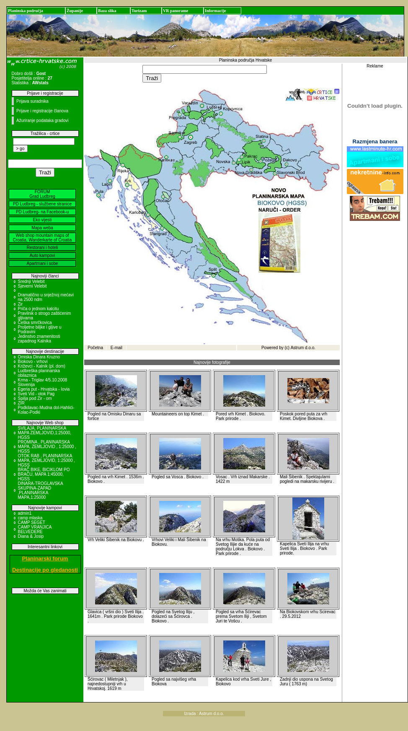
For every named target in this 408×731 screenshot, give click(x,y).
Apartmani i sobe (42, 263)
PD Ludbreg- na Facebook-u (42, 212)
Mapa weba (42, 228)
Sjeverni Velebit (32, 286)
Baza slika (107, 10)
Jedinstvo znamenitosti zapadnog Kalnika (39, 338)
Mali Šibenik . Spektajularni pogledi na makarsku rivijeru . (307, 479)
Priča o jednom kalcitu (38, 308)
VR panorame (175, 10)
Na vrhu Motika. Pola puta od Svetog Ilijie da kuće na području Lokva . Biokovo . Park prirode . (243, 546)
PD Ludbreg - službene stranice (42, 204)
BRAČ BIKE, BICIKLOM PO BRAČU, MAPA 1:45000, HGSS (44, 474)
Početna (95, 347)
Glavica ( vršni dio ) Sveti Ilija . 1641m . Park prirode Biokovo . (116, 616)
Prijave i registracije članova (42, 111)
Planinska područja (25, 10)
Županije (75, 10)
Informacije (215, 10)
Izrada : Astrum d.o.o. (204, 713)
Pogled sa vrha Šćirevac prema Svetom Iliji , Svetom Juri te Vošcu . (241, 616)
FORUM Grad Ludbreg (42, 194)
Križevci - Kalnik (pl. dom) (41, 366)
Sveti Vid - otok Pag (36, 393)
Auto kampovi (42, 255)
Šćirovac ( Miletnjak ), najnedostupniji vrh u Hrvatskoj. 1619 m (108, 684)
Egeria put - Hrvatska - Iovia (44, 389)
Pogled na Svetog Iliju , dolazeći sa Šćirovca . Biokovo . (173, 616)
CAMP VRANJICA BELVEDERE (35, 529)
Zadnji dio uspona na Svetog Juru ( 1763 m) (306, 681)
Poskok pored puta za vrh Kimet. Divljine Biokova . (303, 416)
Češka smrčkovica (35, 322)
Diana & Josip (31, 536)
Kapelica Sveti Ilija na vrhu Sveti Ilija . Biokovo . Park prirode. (304, 548)
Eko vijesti (42, 220)
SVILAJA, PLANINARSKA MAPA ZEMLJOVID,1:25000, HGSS (45, 433)
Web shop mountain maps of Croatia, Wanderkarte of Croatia (42, 237)
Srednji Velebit (31, 281)
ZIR (21, 403)
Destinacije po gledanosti (45, 570)
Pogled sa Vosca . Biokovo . (178, 476)
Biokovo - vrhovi (33, 361)
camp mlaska (30, 518)
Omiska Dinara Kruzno (39, 357)
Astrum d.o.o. (303, 347)
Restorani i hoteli (42, 247)
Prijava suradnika (32, 101)
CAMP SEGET (31, 522)
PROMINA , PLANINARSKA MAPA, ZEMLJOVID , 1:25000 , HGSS (47, 447)
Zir (20, 304)
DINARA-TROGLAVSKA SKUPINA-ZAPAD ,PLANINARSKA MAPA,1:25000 (40, 490)
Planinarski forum (45, 558)
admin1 (25, 513)
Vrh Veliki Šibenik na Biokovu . (116, 539)
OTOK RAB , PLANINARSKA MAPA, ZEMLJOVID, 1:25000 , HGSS (46, 460)
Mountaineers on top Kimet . (178, 414)
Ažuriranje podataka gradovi (42, 120)
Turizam (139, 10)
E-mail (116, 347)
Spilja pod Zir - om (35, 398)
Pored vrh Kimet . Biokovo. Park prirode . (240, 416)
